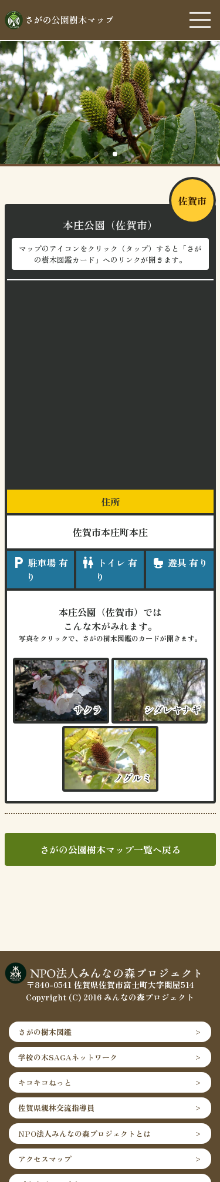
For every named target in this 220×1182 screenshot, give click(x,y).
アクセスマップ (45, 1158)
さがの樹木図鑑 (45, 1031)
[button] (96, 154)
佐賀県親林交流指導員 (56, 1107)
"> (159, 690)
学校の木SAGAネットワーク (67, 1057)
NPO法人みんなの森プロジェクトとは (84, 1133)
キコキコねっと (45, 1082)
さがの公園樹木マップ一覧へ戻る (110, 849)
